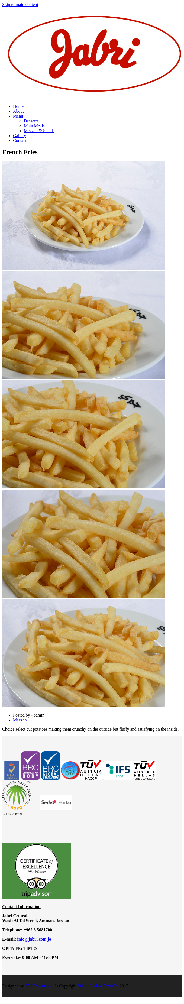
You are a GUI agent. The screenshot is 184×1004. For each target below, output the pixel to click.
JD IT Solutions (38, 986)
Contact (20, 140)
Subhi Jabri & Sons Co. (98, 986)
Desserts (31, 121)
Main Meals (34, 126)
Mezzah (20, 720)
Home (18, 106)
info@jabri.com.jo (34, 939)
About (18, 111)
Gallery (19, 135)
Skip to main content (20, 4)
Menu (18, 116)
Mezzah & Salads (39, 130)
